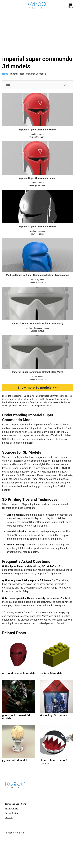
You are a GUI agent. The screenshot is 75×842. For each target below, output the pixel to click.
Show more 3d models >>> (38, 387)
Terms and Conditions (15, 804)
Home (5, 74)
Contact (8, 818)
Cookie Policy (11, 813)
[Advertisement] (37, 31)
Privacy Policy (11, 808)
